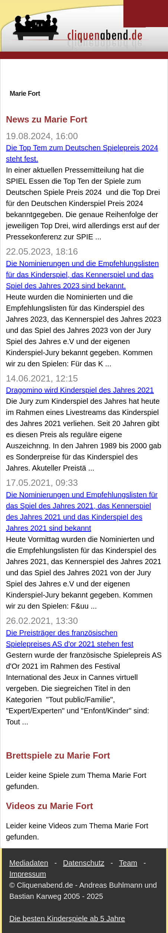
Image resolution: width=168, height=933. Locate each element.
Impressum (27, 874)
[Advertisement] (87, 74)
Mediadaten (28, 863)
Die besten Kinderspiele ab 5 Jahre (67, 918)
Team (128, 863)
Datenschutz (83, 863)
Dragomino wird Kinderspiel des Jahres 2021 (80, 390)
